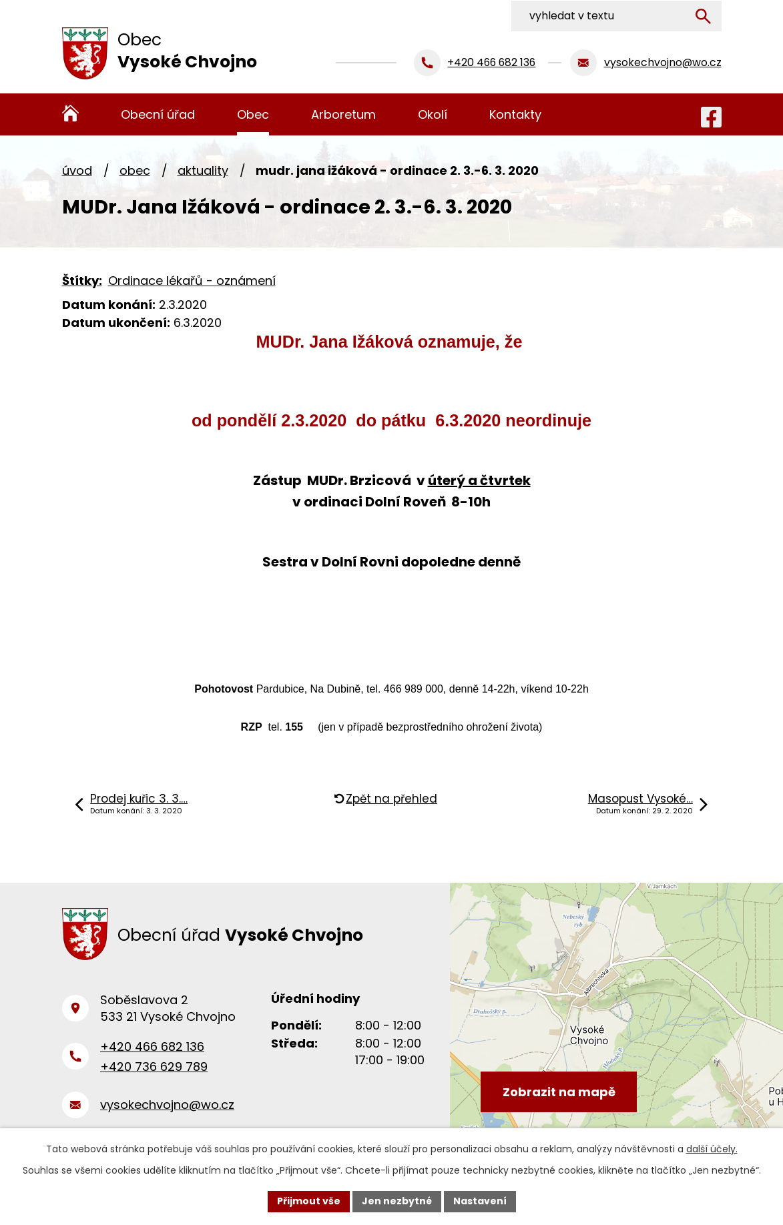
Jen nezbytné (397, 1201)
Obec (134, 170)
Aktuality (203, 170)
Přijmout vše (308, 1201)
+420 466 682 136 (152, 1048)
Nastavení (480, 1201)
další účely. (712, 1149)
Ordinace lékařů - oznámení (192, 280)
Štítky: (82, 280)
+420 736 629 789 (154, 1068)
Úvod (77, 170)
